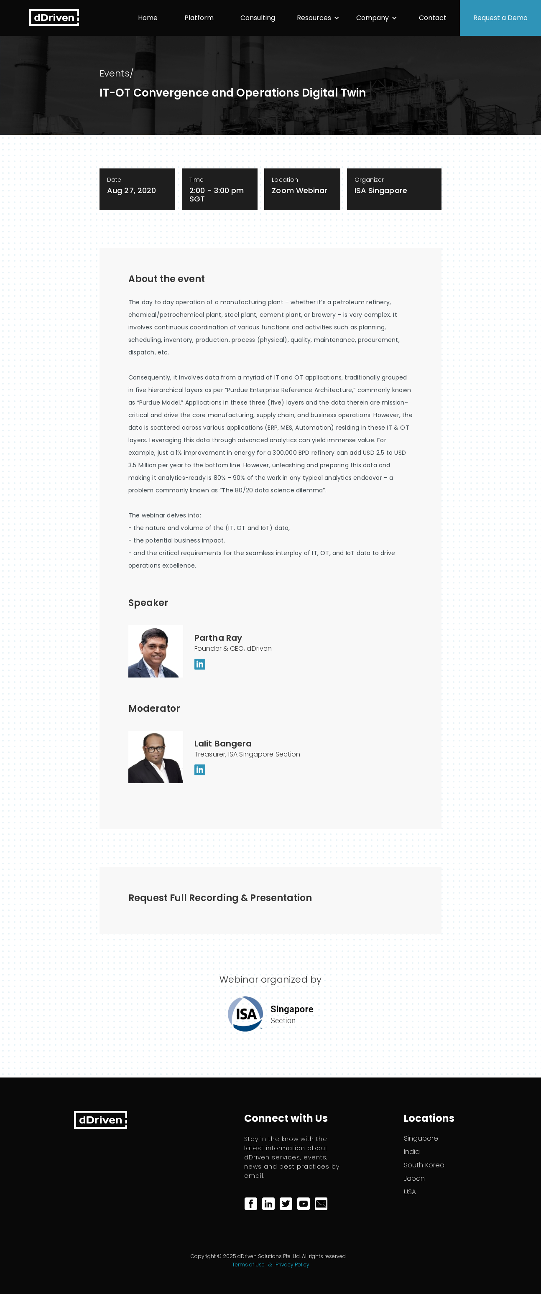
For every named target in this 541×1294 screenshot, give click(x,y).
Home (148, 18)
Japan (414, 1178)
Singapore (421, 1138)
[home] (54, 17)
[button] (318, 18)
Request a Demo (500, 18)
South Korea (424, 1165)
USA (410, 1192)
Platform (199, 18)
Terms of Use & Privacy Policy (270, 1264)
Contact (433, 18)
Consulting (257, 18)
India (412, 1152)
